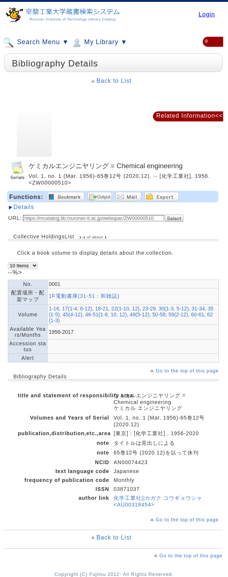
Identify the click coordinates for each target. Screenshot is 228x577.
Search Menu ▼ (36, 42)
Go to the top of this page (187, 371)
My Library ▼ (99, 42)
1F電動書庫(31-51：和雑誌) (84, 296)
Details (23, 207)
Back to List (114, 81)
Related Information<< (189, 116)
